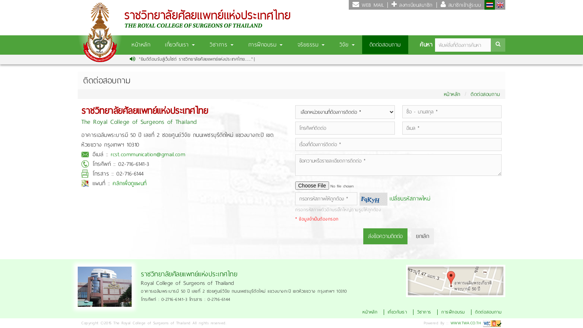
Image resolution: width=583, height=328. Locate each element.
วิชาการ (221, 44)
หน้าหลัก (141, 44)
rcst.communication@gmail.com (148, 154)
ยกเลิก (422, 236)
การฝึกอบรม (265, 44)
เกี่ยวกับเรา (180, 44)
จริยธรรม (311, 44)
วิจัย (347, 44)
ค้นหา (426, 44)
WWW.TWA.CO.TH (466, 323)
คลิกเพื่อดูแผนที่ (130, 183)
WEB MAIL (372, 5)
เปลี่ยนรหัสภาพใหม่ (410, 198)
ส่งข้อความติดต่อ (385, 236)
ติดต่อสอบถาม (385, 44)
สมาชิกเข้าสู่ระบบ (463, 5)
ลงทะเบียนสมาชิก (415, 5)
